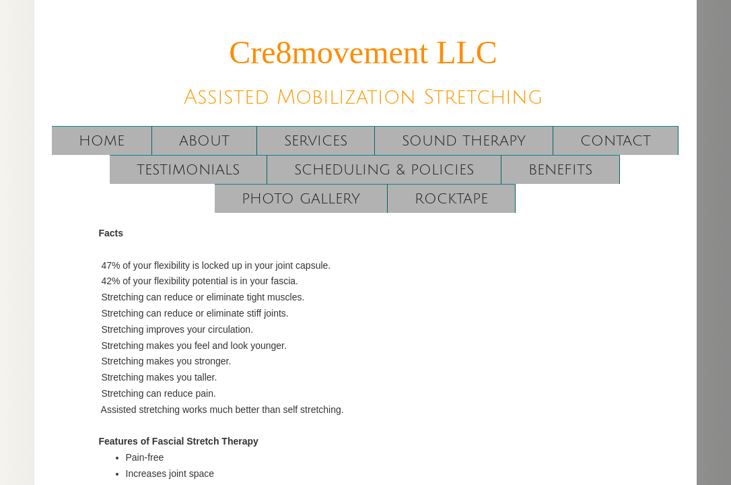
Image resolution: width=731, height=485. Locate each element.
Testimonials (188, 170)
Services (315, 141)
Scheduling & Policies (384, 170)
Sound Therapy (464, 141)
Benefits (560, 170)
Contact (615, 141)
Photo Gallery (301, 199)
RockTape (451, 199)
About (204, 141)
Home (102, 141)
